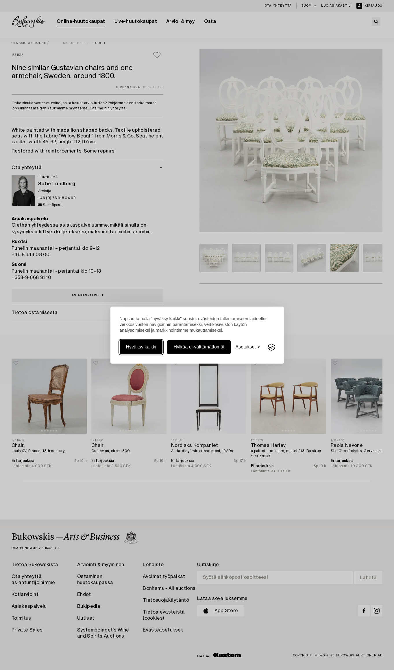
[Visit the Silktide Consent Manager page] (271, 347)
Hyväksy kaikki (141, 347)
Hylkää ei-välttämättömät (198, 347)
